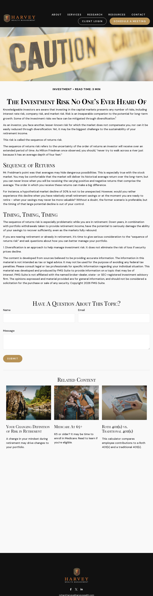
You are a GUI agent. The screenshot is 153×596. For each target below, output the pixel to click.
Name (6, 301)
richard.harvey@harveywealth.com (76, 585)
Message (8, 321)
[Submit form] (12, 349)
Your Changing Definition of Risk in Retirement (28, 419)
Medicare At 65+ (68, 417)
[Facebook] (71, 580)
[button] (56, 5)
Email (81, 301)
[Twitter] (76, 580)
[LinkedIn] (82, 580)
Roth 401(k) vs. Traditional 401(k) (117, 419)
